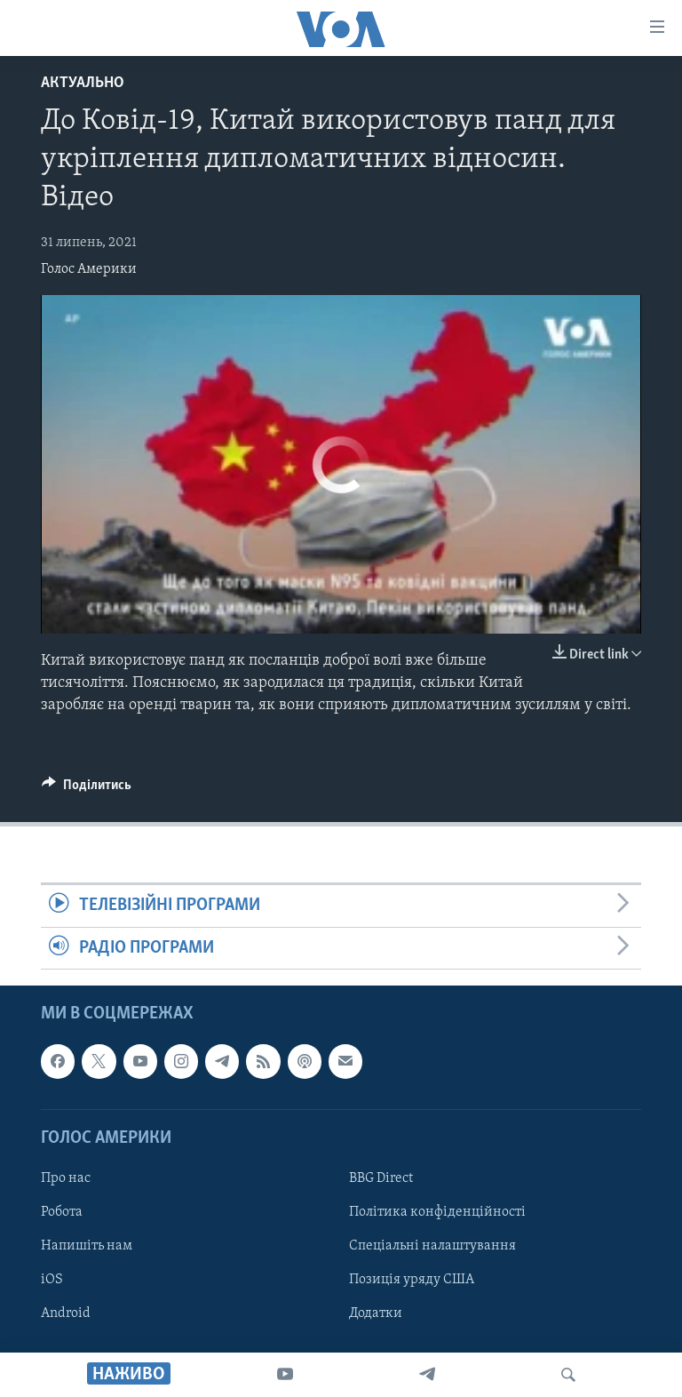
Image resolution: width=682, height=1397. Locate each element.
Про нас (66, 1178)
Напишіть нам (86, 1246)
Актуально (82, 83)
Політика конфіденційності (437, 1212)
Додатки (375, 1313)
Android (66, 1313)
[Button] (86, 789)
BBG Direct (381, 1178)
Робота (62, 1212)
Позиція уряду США (411, 1280)
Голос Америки (89, 269)
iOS (52, 1280)
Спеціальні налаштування (432, 1246)
